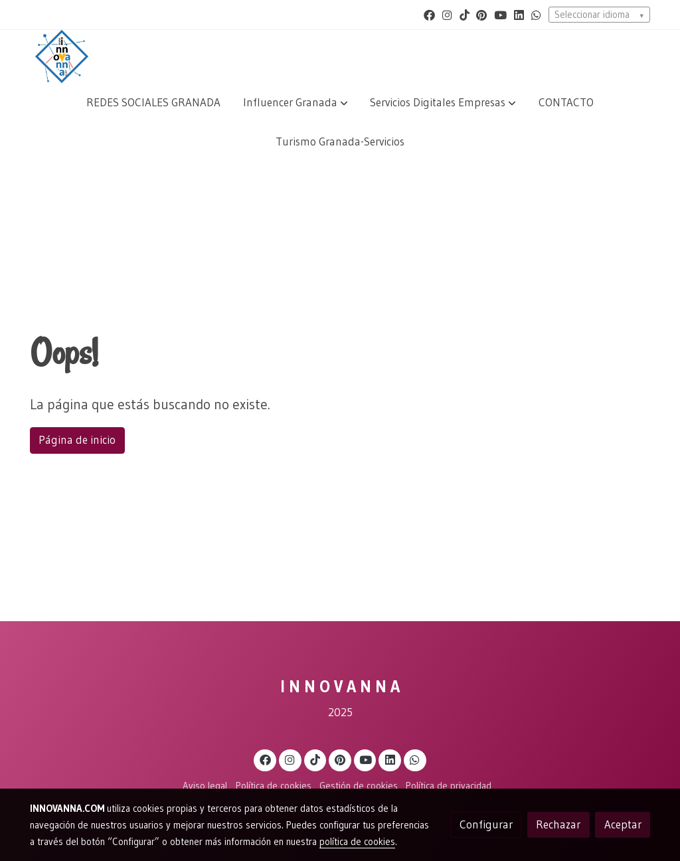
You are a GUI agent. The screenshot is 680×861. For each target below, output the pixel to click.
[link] (61, 56)
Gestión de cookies (358, 786)
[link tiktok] (464, 14)
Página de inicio (77, 439)
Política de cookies (273, 786)
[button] (295, 102)
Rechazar (558, 824)
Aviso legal (205, 786)
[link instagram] (447, 14)
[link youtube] (500, 14)
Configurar (486, 824)
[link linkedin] (519, 14)
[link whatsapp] (536, 14)
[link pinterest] (481, 14)
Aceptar (622, 824)
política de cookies (357, 842)
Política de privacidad (448, 786)
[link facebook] (429, 14)
